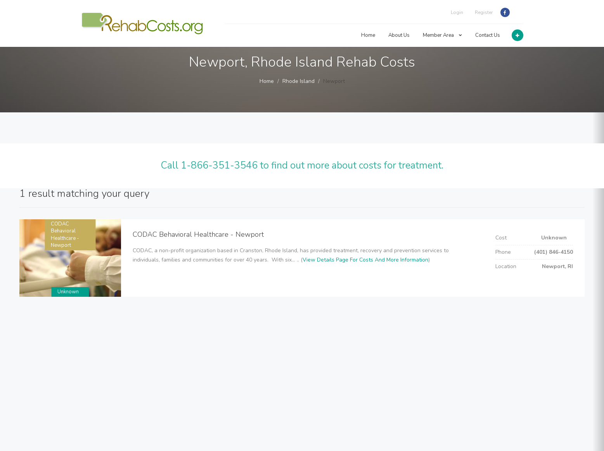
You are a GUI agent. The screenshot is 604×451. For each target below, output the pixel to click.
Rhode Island (298, 81)
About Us (399, 35)
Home (368, 35)
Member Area (442, 35)
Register (484, 12)
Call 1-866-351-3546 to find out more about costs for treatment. (302, 165)
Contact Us (487, 35)
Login (457, 12)
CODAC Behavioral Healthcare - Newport (65, 234)
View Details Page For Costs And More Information (365, 259)
